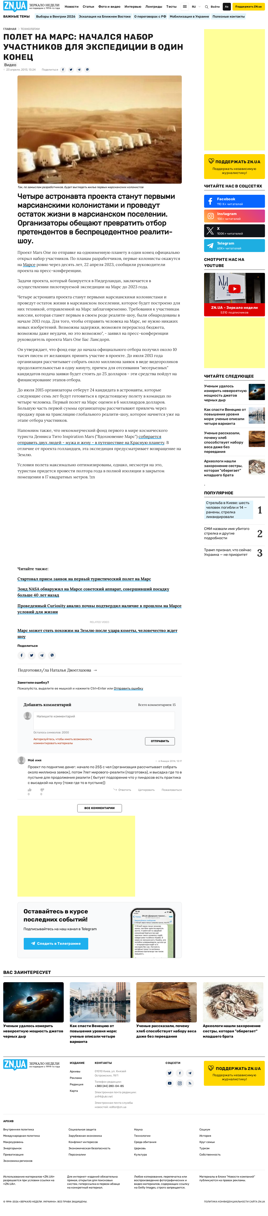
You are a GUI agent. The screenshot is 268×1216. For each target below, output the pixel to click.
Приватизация (13, 1154)
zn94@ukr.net (104, 1096)
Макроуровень (13, 1142)
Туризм (204, 1148)
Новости (72, 6)
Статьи (88, 6)
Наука (138, 1129)
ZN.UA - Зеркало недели (234, 307)
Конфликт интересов (83, 1142)
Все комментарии (99, 808)
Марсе (29, 264)
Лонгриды (153, 6)
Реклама (76, 1078)
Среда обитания (145, 1142)
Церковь (140, 1148)
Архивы (75, 1071)
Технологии (142, 1136)
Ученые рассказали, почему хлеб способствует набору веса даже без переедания (223, 442)
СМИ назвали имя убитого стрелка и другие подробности (226, 533)
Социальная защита (82, 1129)
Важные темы (16, 16)
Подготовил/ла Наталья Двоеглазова (54, 670)
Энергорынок (12, 1148)
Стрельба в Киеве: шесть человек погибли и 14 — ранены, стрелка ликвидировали (227, 510)
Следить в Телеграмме (56, 943)
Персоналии (77, 1154)
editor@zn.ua (117, 1107)
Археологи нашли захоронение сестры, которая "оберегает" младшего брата (223, 468)
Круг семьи (207, 1142)
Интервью (133, 6)
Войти (215, 6)
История (205, 1136)
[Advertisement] (76, 856)
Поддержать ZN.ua (248, 6)
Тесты (171, 6)
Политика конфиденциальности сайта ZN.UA (234, 1201)
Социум (204, 1129)
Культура (140, 1154)
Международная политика (21, 1136)
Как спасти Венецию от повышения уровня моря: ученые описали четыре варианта (225, 416)
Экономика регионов (17, 1161)
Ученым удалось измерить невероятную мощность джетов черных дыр (225, 393)
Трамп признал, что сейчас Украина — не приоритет (227, 552)
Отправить (160, 741)
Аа (226, 6)
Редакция (76, 1084)
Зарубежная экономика (85, 1136)
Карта (74, 1091)
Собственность (210, 1154)
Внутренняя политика (18, 1129)
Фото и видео (109, 6)
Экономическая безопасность (89, 1148)
